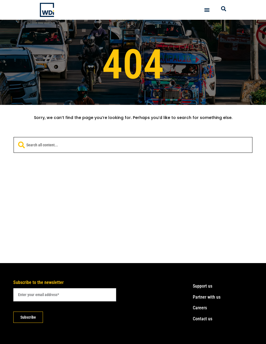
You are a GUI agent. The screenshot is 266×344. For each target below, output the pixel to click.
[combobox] (133, 145)
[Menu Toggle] (207, 10)
